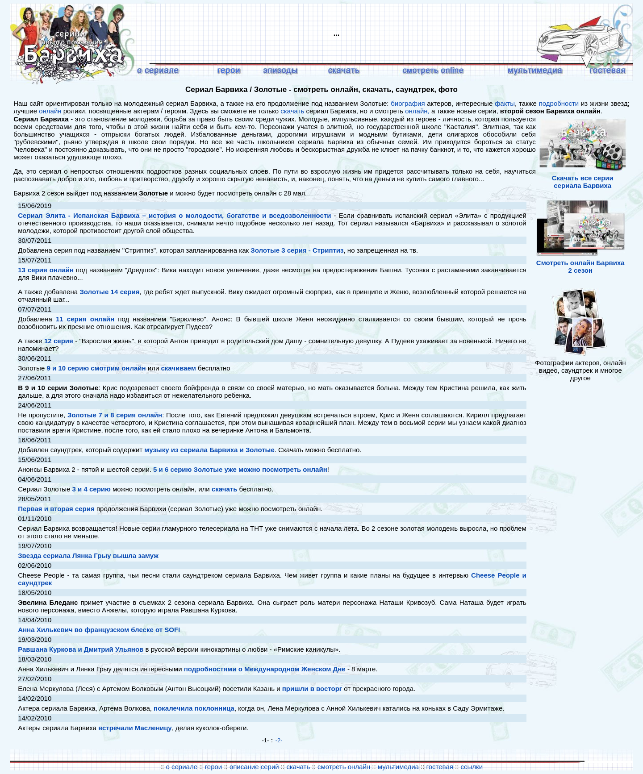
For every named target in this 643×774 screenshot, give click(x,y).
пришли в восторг (312, 688)
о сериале (181, 766)
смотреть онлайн (344, 766)
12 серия (58, 341)
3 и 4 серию (91, 489)
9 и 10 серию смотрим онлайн (96, 368)
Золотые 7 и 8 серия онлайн (114, 415)
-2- (279, 740)
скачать (292, 111)
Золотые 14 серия (109, 291)
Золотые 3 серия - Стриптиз (297, 250)
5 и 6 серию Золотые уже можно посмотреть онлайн (240, 469)
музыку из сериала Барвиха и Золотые (209, 450)
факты (505, 103)
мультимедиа (398, 766)
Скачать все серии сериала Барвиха (583, 181)
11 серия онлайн (85, 319)
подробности (559, 103)
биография (408, 103)
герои (213, 766)
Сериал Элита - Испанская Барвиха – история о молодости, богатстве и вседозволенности (174, 215)
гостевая (439, 766)
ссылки (472, 766)
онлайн (50, 111)
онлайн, (418, 111)
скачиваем (178, 368)
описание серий (254, 766)
